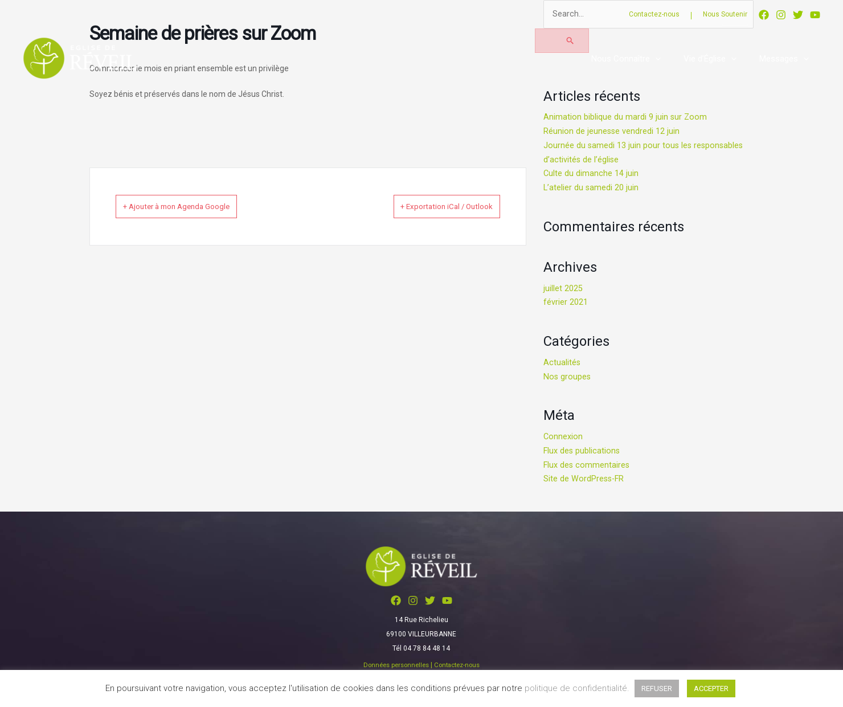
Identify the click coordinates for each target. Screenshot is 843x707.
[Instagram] (781, 15)
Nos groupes (567, 377)
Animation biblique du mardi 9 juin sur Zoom (625, 118)
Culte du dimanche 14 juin (591, 174)
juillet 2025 (563, 289)
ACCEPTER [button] (711, 688)
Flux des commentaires (587, 465)
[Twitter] (798, 15)
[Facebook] (764, 15)
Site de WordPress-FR (584, 479)
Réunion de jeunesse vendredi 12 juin (612, 131)
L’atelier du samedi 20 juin (591, 188)
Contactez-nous (654, 14)
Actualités (562, 363)
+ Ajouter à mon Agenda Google (192, 206)
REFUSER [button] (656, 688)
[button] (669, 59)
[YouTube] (815, 15)
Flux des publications (582, 451)
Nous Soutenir (725, 14)
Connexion (563, 437)
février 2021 (565, 302)
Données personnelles (393, 665)
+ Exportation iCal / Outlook (432, 206)
